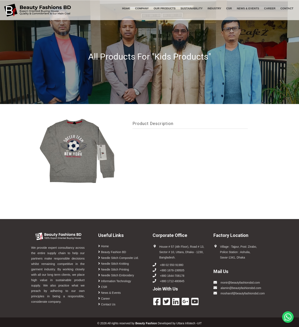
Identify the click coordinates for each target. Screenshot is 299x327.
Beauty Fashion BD (113, 252)
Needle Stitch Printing (115, 269)
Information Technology (116, 281)
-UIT (199, 323)
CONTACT (286, 8)
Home (126, 8)
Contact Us (108, 304)
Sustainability (191, 8)
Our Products (164, 8)
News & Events (248, 8)
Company (142, 8)
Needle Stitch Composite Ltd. (120, 258)
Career (270, 8)
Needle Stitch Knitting (115, 263)
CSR (229, 8)
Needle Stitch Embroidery (117, 275)
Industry (214, 8)
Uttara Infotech (185, 323)
